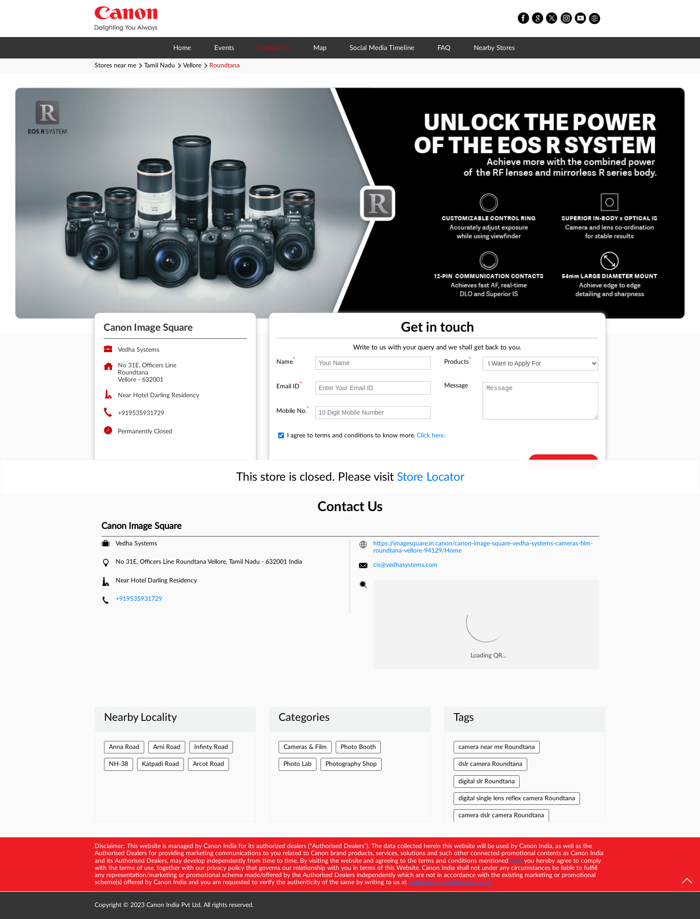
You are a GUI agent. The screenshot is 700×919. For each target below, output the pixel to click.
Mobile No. (292, 411)
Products (457, 362)
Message (456, 386)
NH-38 (118, 764)
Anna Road (124, 747)
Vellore (192, 65)
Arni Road (166, 747)
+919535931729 (141, 413)
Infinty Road (211, 747)
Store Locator (430, 477)
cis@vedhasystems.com (405, 565)
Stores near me (115, 65)
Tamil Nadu (159, 65)
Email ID (289, 386)
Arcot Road (208, 764)
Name (285, 362)
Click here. (431, 435)
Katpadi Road (160, 764)
